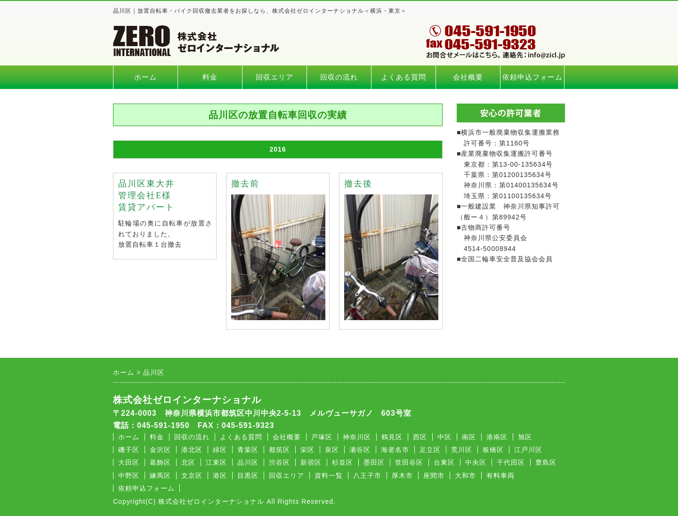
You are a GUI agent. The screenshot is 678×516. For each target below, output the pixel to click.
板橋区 (493, 449)
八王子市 (367, 475)
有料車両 (500, 475)
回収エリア (274, 77)
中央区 (475, 462)
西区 (420, 437)
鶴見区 (392, 437)
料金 (210, 77)
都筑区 (279, 449)
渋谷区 (279, 462)
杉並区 (342, 462)
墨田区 (374, 462)
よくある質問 (403, 77)
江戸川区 (528, 449)
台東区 (444, 462)
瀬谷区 (360, 449)
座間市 (433, 475)
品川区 (247, 462)
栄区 (307, 449)
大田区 (128, 462)
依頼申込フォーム (532, 77)
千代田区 (511, 462)
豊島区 (546, 462)
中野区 (128, 475)
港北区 (191, 449)
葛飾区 (160, 462)
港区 (220, 475)
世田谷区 (409, 462)
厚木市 (402, 475)
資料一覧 (329, 475)
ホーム (145, 77)
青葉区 (247, 449)
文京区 (191, 475)
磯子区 (128, 449)
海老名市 (395, 449)
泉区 (332, 449)
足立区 (430, 449)
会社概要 (468, 77)
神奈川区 (357, 437)
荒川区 (461, 449)
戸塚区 (321, 437)
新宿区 (311, 462)
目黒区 (247, 475)
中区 (444, 437)
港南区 (497, 437)
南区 (469, 437)
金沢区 (160, 449)
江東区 (216, 462)
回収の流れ (339, 77)
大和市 (465, 475)
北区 (188, 462)
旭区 (525, 437)
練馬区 (160, 475)
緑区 (220, 449)
